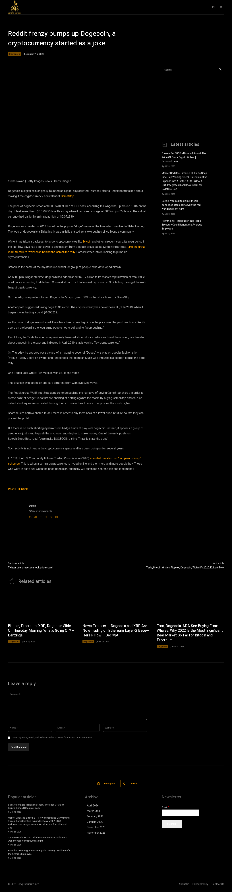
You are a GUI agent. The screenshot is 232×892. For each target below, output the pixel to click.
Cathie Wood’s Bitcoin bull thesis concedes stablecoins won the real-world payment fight (182, 203)
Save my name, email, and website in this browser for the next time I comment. (52, 737)
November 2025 (96, 832)
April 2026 (93, 805)
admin (32, 506)
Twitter (133, 783)
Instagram (109, 783)
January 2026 (95, 822)
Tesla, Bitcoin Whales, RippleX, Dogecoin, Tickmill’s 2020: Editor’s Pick (185, 568)
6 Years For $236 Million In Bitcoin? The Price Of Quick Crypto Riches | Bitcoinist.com (184, 157)
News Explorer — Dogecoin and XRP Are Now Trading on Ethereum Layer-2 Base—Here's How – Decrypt (116, 630)
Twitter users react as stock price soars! (30, 568)
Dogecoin (14, 54)
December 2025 (96, 827)
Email (165, 807)
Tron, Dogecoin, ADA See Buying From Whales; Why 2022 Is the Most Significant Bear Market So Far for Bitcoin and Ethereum (188, 633)
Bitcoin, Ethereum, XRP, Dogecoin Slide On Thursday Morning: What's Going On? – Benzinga (40, 630)
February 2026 (95, 816)
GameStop (67, 196)
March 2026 (94, 811)
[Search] (220, 70)
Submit (171, 824)
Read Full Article (18, 489)
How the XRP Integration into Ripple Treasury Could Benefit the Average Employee (182, 223)
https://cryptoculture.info (40, 511)
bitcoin (87, 241)
